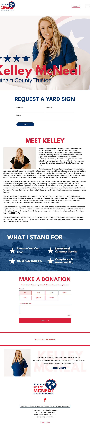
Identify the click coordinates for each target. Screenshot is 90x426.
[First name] (29, 110)
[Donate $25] (45, 320)
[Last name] (59, 110)
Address (18, 115)
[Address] (44, 118)
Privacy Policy (45, 422)
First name (20, 107)
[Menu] (87, 6)
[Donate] (76, 6)
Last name (49, 107)
